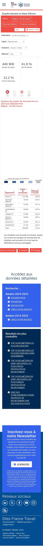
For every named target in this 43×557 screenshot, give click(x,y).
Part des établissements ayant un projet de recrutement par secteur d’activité (22, 398)
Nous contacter (24, 535)
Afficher (5, 54)
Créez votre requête (21, 309)
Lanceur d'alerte (8, 538)
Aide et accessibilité (22, 538)
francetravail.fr (9, 522)
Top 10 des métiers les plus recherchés (22, 344)
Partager (36, 250)
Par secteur (17, 305)
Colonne (5, 48)
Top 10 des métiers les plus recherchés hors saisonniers (22, 353)
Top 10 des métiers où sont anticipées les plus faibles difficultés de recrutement (22, 382)
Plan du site (20, 533)
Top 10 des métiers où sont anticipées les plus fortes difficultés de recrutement (22, 366)
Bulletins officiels (8, 533)
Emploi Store (8, 524)
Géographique (18, 297)
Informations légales (10, 535)
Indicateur (5, 35)
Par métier (16, 301)
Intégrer (24, 250)
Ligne (3, 41)
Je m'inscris (23, 464)
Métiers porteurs (24, 522)
